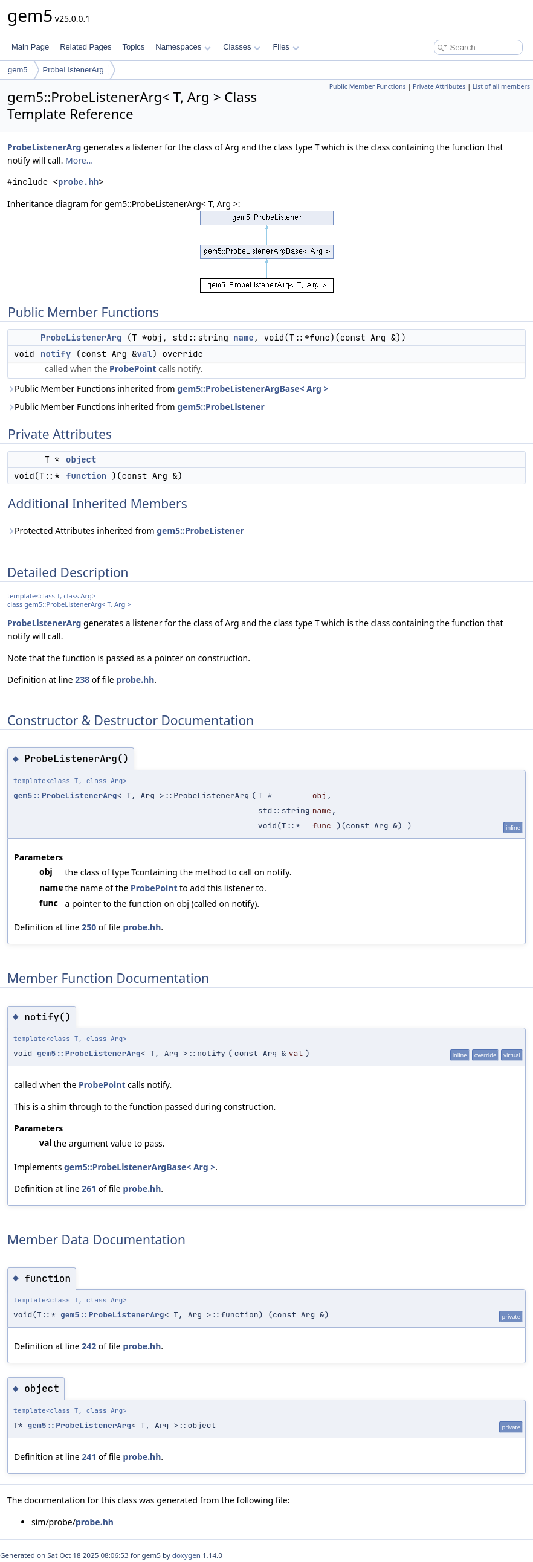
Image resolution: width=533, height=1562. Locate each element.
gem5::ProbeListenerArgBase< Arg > (252, 388)
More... (79, 160)
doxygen (186, 1555)
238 (82, 679)
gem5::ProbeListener (221, 406)
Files (286, 46)
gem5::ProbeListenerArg (65, 795)
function (86, 475)
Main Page (30, 46)
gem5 (18, 69)
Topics (133, 46)
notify (55, 353)
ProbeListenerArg (73, 69)
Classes (241, 46)
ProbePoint (132, 368)
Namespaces (182, 46)
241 (89, 1456)
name (243, 337)
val (144, 353)
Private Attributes (439, 86)
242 (89, 1346)
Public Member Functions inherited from (168, 388)
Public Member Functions (367, 86)
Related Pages (85, 46)
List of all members (501, 86)
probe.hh (78, 182)
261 (89, 1188)
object (81, 459)
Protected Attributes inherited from (125, 530)
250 (89, 927)
